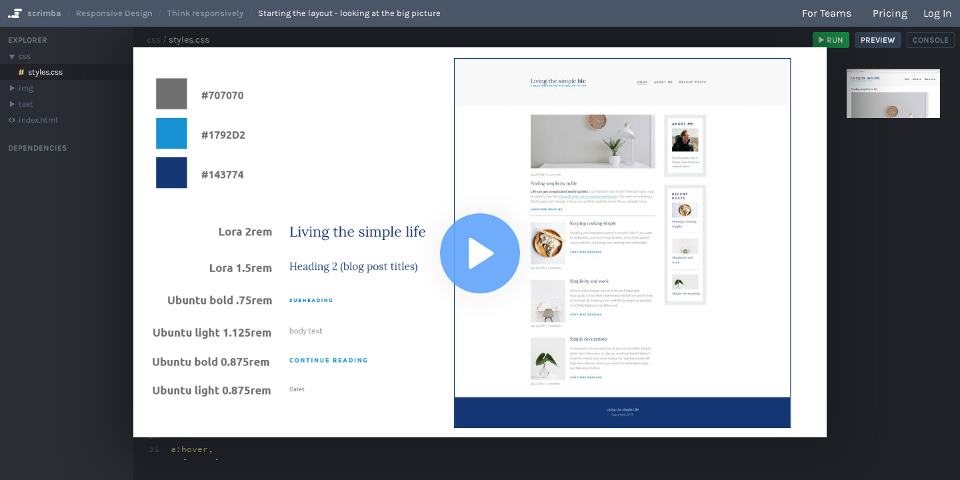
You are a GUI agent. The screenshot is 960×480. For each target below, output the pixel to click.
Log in (937, 13)
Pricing (890, 13)
